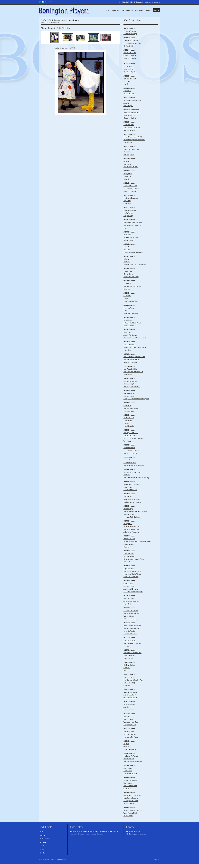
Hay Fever (126, 201)
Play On (126, 84)
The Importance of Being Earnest (134, 338)
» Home (41, 831)
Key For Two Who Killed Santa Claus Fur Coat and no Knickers (132, 499)
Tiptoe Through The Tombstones (134, 140)
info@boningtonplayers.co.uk (136, 834)
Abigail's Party (128, 216)
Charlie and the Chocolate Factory (135, 347)
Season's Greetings (130, 34)
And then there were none (132, 127)
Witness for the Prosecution (132, 222)
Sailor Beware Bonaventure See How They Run (130, 771)
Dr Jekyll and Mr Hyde (130, 237)
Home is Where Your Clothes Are (134, 264)
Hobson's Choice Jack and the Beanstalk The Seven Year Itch (131, 450)
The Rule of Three (129, 53)
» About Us (42, 835)
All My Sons (127, 283)
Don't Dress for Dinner (130, 277)
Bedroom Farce (128, 308)
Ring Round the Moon (130, 301)
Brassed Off (127, 176)
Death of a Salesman (130, 198)
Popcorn (126, 228)
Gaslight (126, 161)
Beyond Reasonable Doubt (132, 137)
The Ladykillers (128, 155)
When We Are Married (130, 313)
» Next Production (44, 839)
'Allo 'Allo (126, 249)
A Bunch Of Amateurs (130, 40)
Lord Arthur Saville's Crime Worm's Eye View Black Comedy (132, 655)
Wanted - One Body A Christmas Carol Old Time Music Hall (130, 695)
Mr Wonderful (128, 46)
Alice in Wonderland (130, 335)
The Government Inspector (132, 225)
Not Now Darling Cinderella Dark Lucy (129, 667)
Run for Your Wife (129, 345)
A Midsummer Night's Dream (133, 252)
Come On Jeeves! (129, 55)
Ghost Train (127, 296)
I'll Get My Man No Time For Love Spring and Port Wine (130, 734)
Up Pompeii (127, 152)
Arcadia (126, 103)
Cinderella (126, 262)
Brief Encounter (128, 125)
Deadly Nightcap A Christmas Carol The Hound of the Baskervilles (133, 462)
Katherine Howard (129, 210)
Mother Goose (128, 274)
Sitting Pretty (127, 142)
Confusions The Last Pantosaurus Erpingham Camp (130, 408)
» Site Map (42, 853)
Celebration (127, 203)
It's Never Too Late (129, 31)
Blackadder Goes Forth (131, 149)
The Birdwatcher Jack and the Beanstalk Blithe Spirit (131, 601)
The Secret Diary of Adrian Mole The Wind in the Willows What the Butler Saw (134, 359)
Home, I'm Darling (129, 58)
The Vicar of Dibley (129, 72)
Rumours (126, 289)
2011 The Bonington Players (57, 859)
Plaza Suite (127, 350)
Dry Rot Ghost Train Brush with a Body (129, 746)
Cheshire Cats (128, 69)
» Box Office (42, 842)
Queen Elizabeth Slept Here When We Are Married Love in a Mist (132, 813)
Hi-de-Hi (126, 179)
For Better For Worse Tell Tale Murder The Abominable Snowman (132, 758)
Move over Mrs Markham (131, 113)
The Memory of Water (130, 167)
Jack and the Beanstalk (131, 188)
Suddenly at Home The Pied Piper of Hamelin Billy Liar (132, 643)
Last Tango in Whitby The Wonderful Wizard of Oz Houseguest (133, 371)
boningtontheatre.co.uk (153, 2)
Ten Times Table (129, 94)
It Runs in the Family (130, 186)
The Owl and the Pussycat (132, 286)
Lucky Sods (127, 235)
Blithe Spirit (127, 247)
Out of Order (127, 320)
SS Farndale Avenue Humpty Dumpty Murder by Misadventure (131, 384)
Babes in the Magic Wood (132, 323)
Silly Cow (126, 81)
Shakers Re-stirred (129, 191)
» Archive (41, 849)
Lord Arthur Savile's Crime (132, 100)
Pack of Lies (127, 271)
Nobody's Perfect (129, 115)
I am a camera (128, 66)
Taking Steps (127, 174)
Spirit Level (127, 91)
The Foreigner (128, 106)
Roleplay (126, 259)
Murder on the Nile (129, 118)
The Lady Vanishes (129, 79)
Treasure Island (128, 240)
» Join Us (41, 846)
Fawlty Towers (128, 213)
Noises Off (127, 332)
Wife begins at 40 (129, 130)
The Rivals (127, 164)
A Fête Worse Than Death (132, 43)
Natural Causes (128, 326)
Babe (125, 311)
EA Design (156, 859)
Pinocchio (126, 298)
